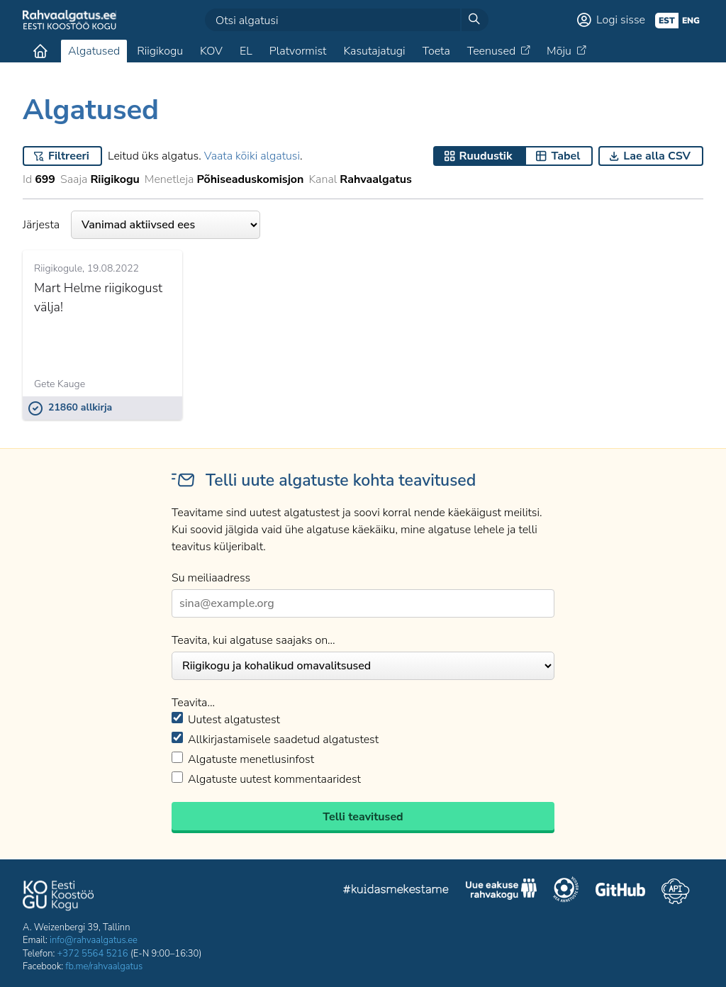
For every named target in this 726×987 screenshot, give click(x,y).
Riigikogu (160, 51)
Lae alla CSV (657, 156)
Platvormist (298, 51)
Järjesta (141, 225)
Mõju (559, 51)
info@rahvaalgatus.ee (94, 940)
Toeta (436, 51)
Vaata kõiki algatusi (252, 156)
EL (246, 51)
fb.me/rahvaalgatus (104, 966)
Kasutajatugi (374, 51)
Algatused (94, 51)
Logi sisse (620, 20)
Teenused (491, 51)
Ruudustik (486, 156)
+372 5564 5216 (92, 953)
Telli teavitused (363, 817)
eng (691, 20)
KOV (211, 51)
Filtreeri (68, 156)
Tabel (565, 156)
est (667, 20)
